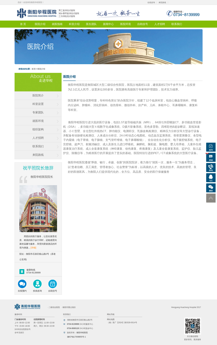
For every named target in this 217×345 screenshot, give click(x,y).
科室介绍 (74, 24)
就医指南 (57, 24)
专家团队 (38, 112)
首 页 (23, 24)
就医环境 (38, 120)
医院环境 (125, 24)
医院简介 (38, 95)
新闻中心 (108, 24)
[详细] (33, 247)
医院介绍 (40, 24)
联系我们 (176, 24)
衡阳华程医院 (82, 332)
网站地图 (111, 319)
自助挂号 (142, 24)
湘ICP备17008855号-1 (76, 337)
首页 (33, 69)
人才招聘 (159, 24)
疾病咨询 (37, 291)
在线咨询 (151, 2)
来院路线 (162, 2)
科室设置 (38, 104)
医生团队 (91, 24)
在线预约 (22, 291)
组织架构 (38, 129)
